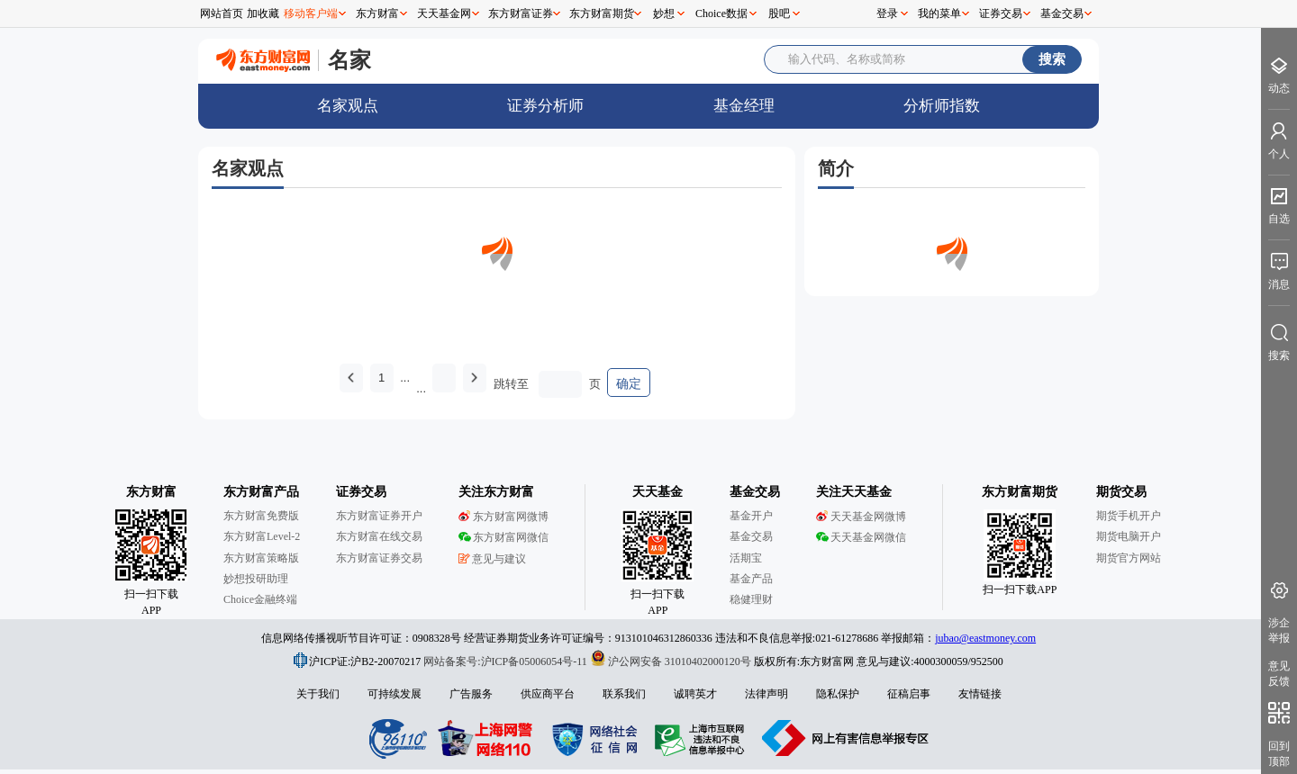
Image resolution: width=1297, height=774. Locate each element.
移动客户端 (311, 13)
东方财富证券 (520, 13)
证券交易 (1000, 13)
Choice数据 (721, 13)
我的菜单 (939, 13)
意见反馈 (1279, 674)
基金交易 (1062, 13)
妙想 (664, 13)
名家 (349, 60)
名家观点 (347, 105)
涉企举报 (1279, 630)
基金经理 (744, 105)
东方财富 (377, 13)
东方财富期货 (601, 13)
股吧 (779, 13)
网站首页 (221, 13)
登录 (887, 13)
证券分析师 (545, 105)
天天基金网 (444, 13)
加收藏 (263, 13)
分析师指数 (941, 105)
